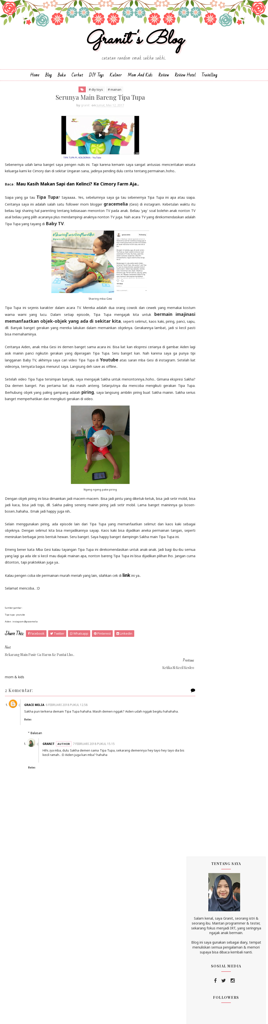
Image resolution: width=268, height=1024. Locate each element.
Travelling (209, 82)
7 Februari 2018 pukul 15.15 (97, 756)
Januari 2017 (211, 515)
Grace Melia (37, 713)
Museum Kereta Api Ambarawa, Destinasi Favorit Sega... (230, 482)
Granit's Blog (134, 45)
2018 (200, 360)
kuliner (198, 724)
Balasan (36, 745)
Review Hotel (185, 82)
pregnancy (201, 754)
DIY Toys (96, 82)
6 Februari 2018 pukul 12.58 (70, 713)
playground (225, 744)
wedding (200, 804)
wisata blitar (231, 804)
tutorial (199, 794)
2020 (200, 348)
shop (234, 764)
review (231, 754)
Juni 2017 (208, 400)
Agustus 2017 (212, 388)
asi (195, 673)
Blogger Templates (169, 1016)
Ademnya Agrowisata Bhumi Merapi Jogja (226, 420)
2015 (200, 527)
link (126, 596)
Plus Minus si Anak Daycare (220, 492)
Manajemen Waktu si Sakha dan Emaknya (223, 444)
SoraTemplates (114, 1016)
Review (163, 82)
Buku (62, 82)
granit (52, 756)
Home (34, 82)
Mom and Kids (140, 82)
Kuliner (116, 82)
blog (196, 683)
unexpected (228, 794)
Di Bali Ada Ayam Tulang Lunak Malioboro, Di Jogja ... (223, 432)
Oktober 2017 (212, 376)
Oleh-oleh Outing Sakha (217, 411)
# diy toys (86, 97)
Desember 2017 (214, 371)
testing (224, 774)
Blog (48, 82)
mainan (226, 724)
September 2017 (214, 382)
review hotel (203, 764)
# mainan (105, 97)
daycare (199, 704)
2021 (200, 342)
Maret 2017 (210, 503)
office (197, 744)
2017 (200, 366)
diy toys (199, 714)
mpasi (233, 734)
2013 (200, 538)
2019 (200, 354)
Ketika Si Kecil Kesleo (215, 472)
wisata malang (204, 824)
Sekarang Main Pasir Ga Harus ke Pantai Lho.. (229, 455)
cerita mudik (203, 693)
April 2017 (209, 497)
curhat (232, 693)
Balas (31, 732)
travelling (236, 784)
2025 (200, 331)
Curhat (77, 82)
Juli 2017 (207, 394)
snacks (198, 774)
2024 (200, 336)
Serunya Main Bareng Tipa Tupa (223, 465)
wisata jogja (203, 814)
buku (218, 683)
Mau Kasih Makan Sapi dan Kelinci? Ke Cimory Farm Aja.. (77, 199)
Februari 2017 (212, 509)
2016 (200, 521)
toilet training (204, 784)
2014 (200, 532)
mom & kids (202, 734)
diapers (226, 704)
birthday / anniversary (229, 673)
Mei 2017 (208, 406)
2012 (200, 544)
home (227, 714)
